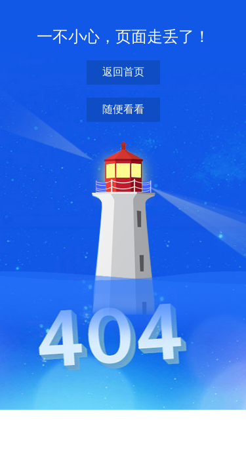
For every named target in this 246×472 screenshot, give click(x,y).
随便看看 (123, 109)
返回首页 (123, 71)
